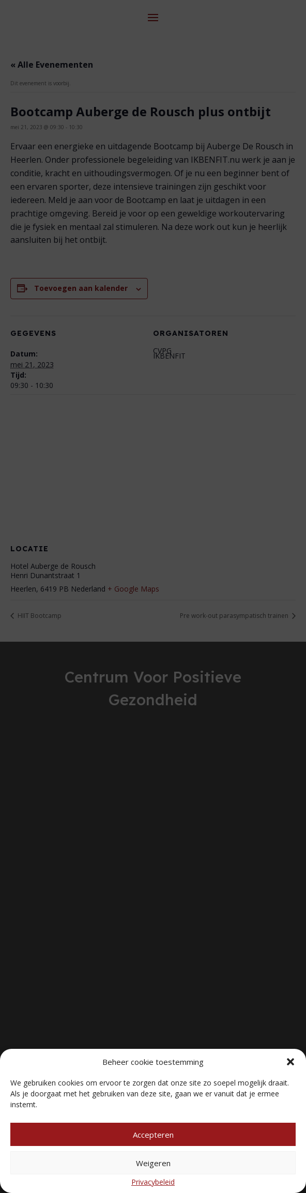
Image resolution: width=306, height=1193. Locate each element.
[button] (290, 1062)
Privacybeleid (153, 1182)
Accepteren (153, 1134)
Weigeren (153, 1163)
